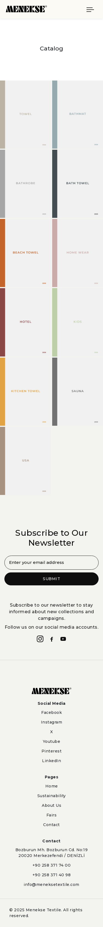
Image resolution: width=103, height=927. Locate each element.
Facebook (51, 712)
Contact (51, 824)
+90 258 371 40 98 (51, 874)
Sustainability (51, 795)
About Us (51, 805)
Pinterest (51, 751)
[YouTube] (63, 639)
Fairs (51, 815)
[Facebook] (51, 639)
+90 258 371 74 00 (51, 865)
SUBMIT (51, 578)
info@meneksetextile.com (51, 884)
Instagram (51, 722)
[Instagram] (40, 639)
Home (51, 786)
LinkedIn (51, 760)
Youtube (51, 741)
